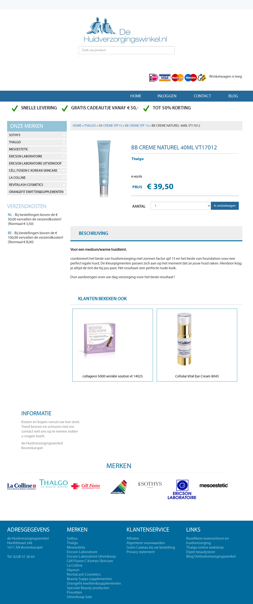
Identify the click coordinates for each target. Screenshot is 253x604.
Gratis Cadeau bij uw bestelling (150, 547)
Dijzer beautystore (200, 552)
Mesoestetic (18, 149)
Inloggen (167, 96)
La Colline (17, 178)
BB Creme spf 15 (137, 126)
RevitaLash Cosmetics (26, 185)
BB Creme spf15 (110, 126)
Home (135, 96)
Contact (202, 96)
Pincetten (74, 592)
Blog (233, 96)
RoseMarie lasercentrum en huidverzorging (207, 540)
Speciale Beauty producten (88, 588)
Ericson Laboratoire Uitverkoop (35, 164)
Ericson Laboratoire (25, 156)
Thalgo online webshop (205, 547)
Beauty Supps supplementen (89, 579)
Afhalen (132, 538)
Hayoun (73, 570)
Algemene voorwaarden (145, 543)
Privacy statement (140, 552)
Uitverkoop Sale (79, 597)
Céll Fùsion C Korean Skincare (33, 171)
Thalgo (15, 142)
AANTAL (138, 206)
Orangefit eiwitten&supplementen (36, 192)
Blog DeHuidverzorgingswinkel (211, 556)
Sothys (14, 135)
